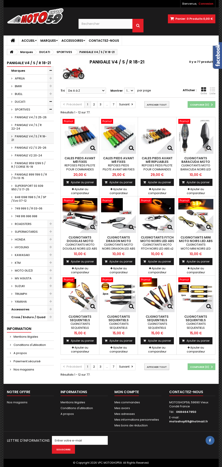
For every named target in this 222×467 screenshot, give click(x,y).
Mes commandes (127, 402)
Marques (48, 40)
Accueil (28, 40)
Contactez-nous (104, 40)
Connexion (205, 4)
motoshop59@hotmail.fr (188, 421)
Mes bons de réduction (131, 425)
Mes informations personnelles (136, 420)
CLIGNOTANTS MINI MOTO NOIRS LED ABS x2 (196, 241)
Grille (203, 91)
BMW (18, 86)
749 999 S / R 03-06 (28, 208)
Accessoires (72, 40)
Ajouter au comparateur (80, 191)
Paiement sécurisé (27, 361)
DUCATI (19, 102)
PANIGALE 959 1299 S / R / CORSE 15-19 (28, 165)
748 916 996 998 (25, 216)
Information (19, 328)
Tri (63, 91)
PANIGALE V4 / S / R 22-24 (26, 127)
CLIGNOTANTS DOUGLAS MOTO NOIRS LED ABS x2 (80, 241)
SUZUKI (19, 286)
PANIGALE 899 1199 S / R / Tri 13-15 (29, 176)
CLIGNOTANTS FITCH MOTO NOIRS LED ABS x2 (157, 241)
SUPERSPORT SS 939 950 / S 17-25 (27, 187)
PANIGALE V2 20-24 (28, 155)
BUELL (18, 94)
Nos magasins (23, 369)
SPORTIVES (22, 109)
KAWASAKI (22, 255)
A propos (20, 353)
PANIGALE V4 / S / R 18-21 (29, 138)
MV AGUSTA (22, 278)
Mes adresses (124, 414)
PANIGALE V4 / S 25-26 (30, 117)
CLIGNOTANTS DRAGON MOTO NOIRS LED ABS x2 (118, 241)
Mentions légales (25, 337)
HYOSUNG (21, 247)
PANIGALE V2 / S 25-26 (30, 148)
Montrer (116, 91)
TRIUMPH (20, 294)
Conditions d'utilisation (29, 345)
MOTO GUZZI (23, 270)
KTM (17, 263)
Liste (212, 91)
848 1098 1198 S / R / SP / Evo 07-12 (28, 199)
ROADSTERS (22, 224)
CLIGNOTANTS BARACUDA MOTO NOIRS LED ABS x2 (195, 162)
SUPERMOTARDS (26, 232)
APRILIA (19, 78)
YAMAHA (20, 302)
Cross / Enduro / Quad (28, 317)
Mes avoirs (122, 408)
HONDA (19, 239)
